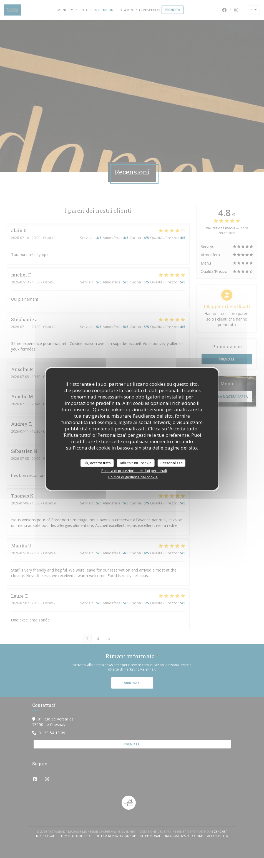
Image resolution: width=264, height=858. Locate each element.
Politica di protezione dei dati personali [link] (134, 470)
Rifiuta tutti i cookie (136, 462)
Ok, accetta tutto (97, 462)
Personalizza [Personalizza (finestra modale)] (171, 462)
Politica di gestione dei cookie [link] (133, 476)
